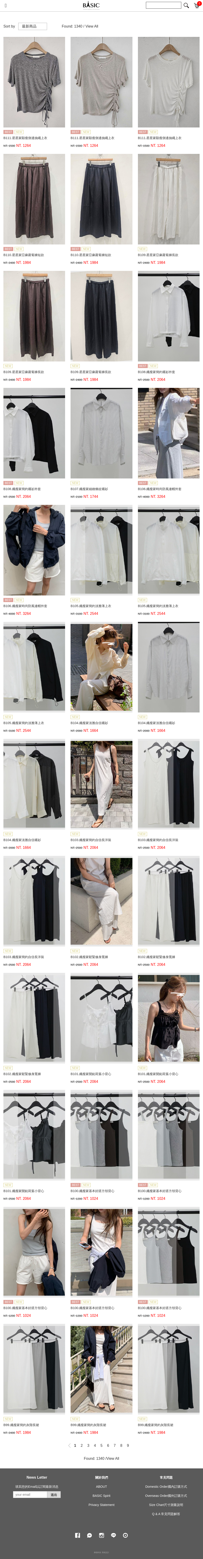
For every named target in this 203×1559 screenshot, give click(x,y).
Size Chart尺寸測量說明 (166, 1505)
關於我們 (101, 1477)
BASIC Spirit (102, 1496)
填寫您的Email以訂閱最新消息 (36, 1486)
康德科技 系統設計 (101, 1552)
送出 (54, 1495)
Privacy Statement (102, 1505)
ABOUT (101, 1486)
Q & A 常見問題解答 (166, 1514)
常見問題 (166, 1477)
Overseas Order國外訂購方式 (166, 1496)
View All (91, 26)
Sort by (9, 26)
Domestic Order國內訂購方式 (166, 1486)
